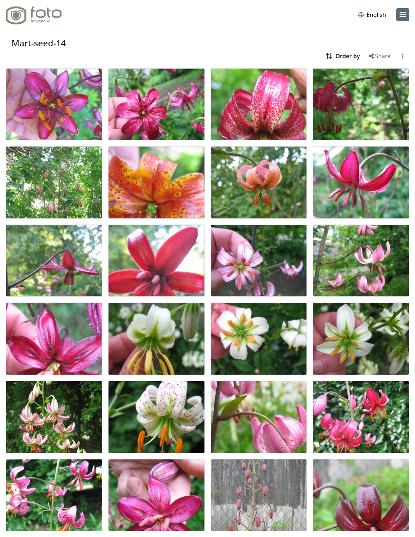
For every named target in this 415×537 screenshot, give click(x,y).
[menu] (402, 14)
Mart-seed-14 (38, 43)
